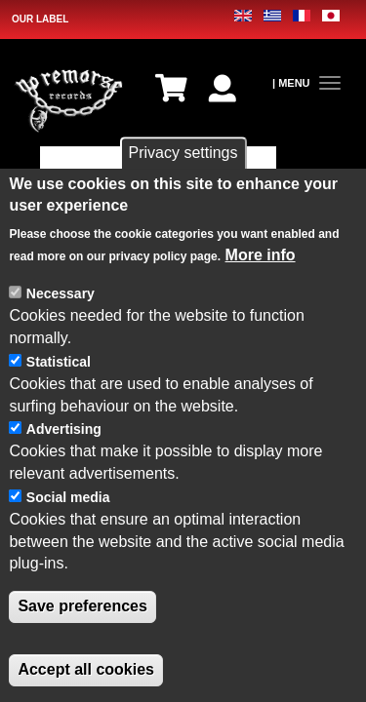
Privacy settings (182, 153)
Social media (68, 498)
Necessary (60, 295)
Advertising (64, 431)
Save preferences (82, 608)
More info (260, 256)
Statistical (58, 362)
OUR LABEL (40, 19)
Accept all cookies (86, 670)
